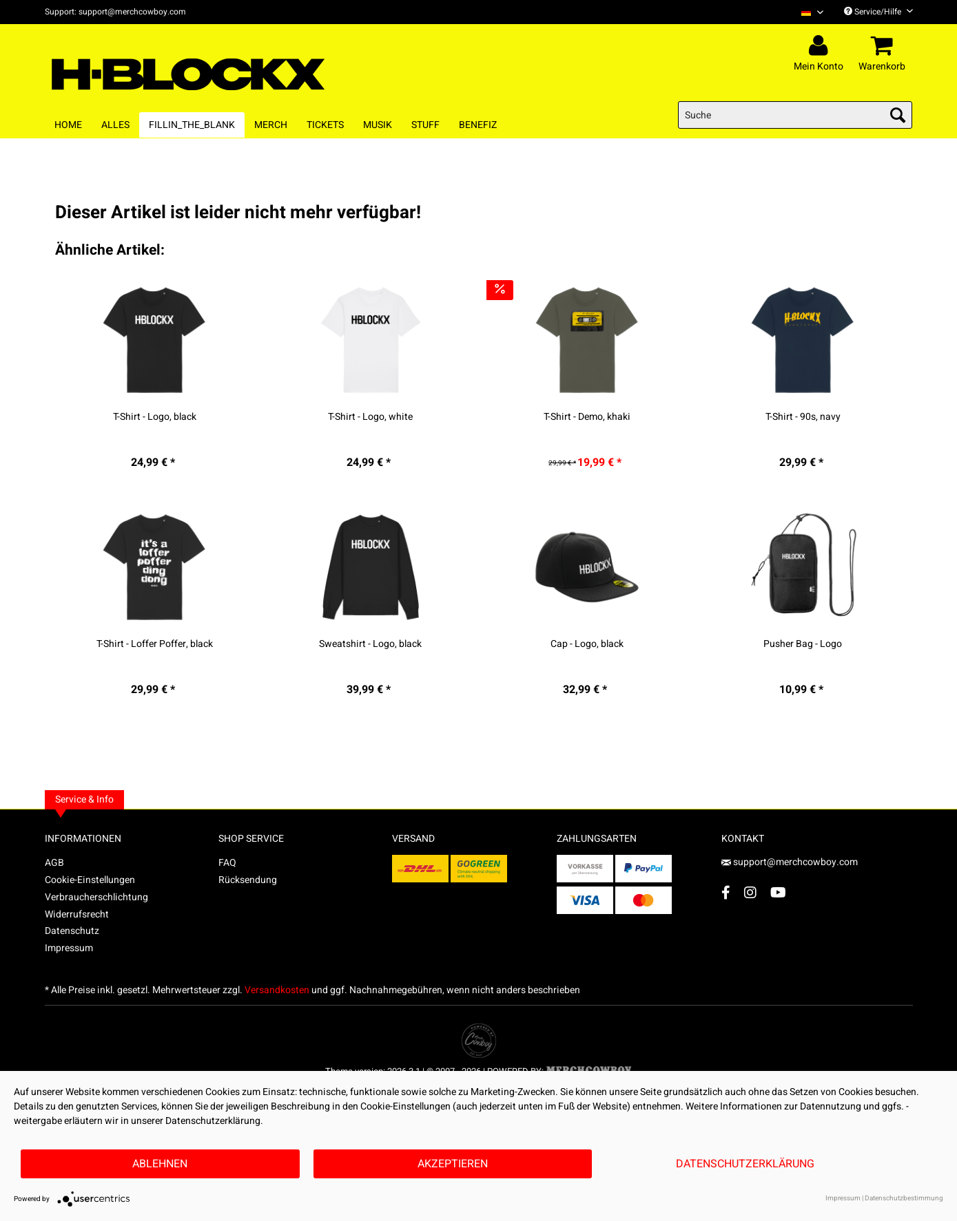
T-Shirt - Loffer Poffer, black (154, 644)
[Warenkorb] (884, 46)
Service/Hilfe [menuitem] (878, 12)
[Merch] (271, 125)
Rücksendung (247, 880)
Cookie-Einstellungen (90, 880)
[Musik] (377, 125)
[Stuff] (425, 125)
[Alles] (115, 125)
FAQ (227, 863)
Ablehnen (159, 1164)
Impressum (69, 948)
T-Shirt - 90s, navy (803, 417)
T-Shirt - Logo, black (154, 417)
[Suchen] (897, 115)
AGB (54, 863)
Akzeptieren (453, 1164)
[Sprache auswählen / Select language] (812, 12)
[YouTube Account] (778, 892)
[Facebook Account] (725, 892)
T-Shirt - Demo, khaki (587, 417)
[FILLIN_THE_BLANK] (192, 125)
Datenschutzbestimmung (904, 1198)
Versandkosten (277, 990)
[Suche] (795, 115)
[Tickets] (325, 125)
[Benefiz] (477, 125)
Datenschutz (72, 931)
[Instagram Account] (750, 892)
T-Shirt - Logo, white (370, 417)
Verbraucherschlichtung (96, 897)
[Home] (68, 125)
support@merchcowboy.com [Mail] (789, 862)
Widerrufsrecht (77, 914)
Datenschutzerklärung (745, 1164)
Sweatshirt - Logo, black (370, 644)
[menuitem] (807, 12)
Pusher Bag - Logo (802, 644)
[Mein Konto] (820, 46)
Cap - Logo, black (587, 644)
